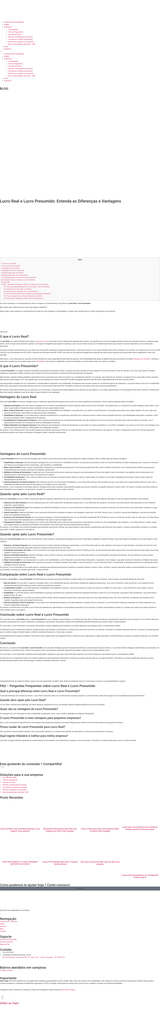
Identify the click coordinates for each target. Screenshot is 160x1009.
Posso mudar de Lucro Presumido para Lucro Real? (22, 296)
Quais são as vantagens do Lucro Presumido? (20, 291)
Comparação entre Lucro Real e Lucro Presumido (18, 277)
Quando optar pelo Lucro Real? (12, 273)
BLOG (6, 47)
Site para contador (68, 990)
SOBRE (6, 25)
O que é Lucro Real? (8, 263)
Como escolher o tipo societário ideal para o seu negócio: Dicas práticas (20, 830)
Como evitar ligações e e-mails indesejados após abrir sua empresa (20, 863)
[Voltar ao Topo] (2, 997)
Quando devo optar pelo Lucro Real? (17, 289)
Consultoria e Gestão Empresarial (20, 39)
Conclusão (5, 282)
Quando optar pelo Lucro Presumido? (14, 275)
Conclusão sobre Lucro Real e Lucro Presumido (18, 280)
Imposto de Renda (14, 34)
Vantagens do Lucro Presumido (12, 270)
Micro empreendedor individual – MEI (21, 44)
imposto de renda (42, 341)
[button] (80, 51)
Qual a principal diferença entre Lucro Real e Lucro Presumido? (26, 287)
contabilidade (40, 361)
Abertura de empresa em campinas (21, 42)
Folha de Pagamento (15, 32)
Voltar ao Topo (9, 1003)
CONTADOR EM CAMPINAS (14, 22)
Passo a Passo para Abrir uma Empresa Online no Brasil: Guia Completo (100, 830)
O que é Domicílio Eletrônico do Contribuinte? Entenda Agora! (140, 876)
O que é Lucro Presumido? (10, 266)
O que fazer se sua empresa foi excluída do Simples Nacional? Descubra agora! (140, 828)
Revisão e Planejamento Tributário (20, 37)
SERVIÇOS (8, 27)
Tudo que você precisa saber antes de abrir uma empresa (100, 863)
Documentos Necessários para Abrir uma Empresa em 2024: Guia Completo (60, 830)
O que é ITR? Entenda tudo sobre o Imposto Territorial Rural (60, 863)
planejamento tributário (142, 359)
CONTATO (7, 49)
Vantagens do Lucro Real (10, 268)
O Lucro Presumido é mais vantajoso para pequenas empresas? (27, 294)
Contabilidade (13, 30)
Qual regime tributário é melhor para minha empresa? (23, 298)
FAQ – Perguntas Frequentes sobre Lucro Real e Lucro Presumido (24, 284)
